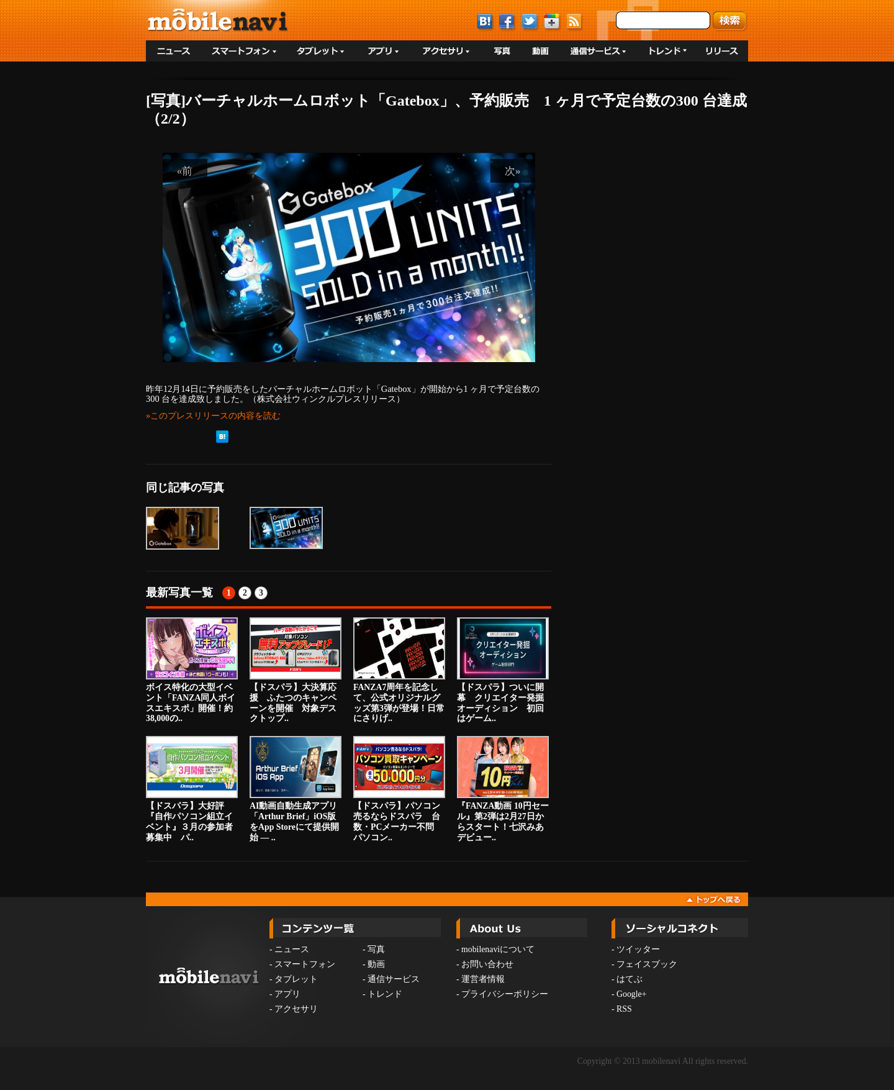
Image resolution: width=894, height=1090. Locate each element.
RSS (624, 1009)
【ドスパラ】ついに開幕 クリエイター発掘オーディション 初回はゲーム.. (503, 670)
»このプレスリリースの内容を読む (213, 415)
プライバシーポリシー (504, 994)
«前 (185, 171)
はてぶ (629, 979)
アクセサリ (296, 1009)
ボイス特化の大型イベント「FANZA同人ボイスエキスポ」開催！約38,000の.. (192, 670)
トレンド (385, 994)
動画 (376, 964)
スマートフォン (304, 964)
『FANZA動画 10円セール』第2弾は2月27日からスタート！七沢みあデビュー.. (503, 789)
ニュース (291, 949)
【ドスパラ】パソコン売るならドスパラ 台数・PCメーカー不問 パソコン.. (399, 789)
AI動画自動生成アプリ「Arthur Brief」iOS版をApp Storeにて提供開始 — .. (295, 789)
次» (513, 171)
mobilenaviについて (498, 949)
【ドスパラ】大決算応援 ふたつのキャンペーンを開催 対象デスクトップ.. (295, 670)
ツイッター (638, 949)
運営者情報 (483, 979)
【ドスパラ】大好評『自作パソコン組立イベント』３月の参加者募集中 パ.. (192, 789)
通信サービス (394, 979)
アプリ (287, 994)
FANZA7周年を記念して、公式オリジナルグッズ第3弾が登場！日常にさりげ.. (399, 670)
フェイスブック (646, 964)
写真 (376, 949)
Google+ (631, 994)
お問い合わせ (487, 964)
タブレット (296, 979)
